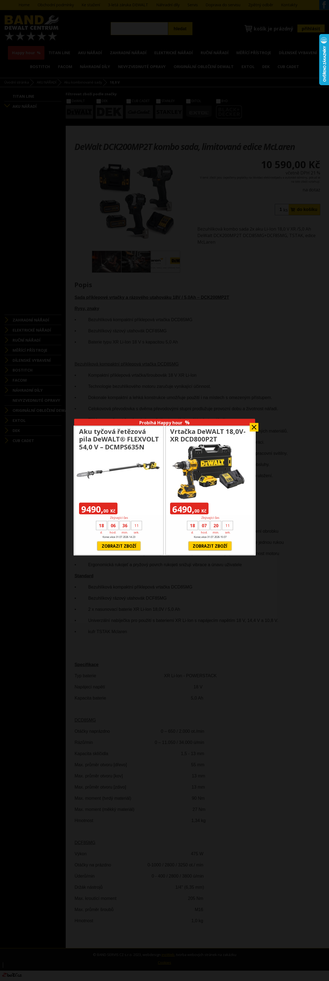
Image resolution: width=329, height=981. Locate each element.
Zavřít (254, 425)
